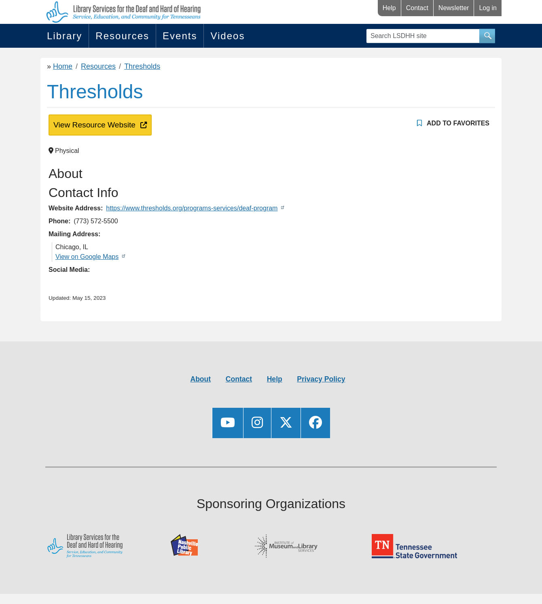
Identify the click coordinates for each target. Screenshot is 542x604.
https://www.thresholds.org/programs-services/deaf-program (191, 208)
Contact (417, 7)
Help (389, 7)
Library (64, 35)
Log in (488, 7)
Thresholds (142, 66)
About (200, 379)
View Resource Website (93, 124)
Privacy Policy (321, 379)
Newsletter (453, 7)
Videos (227, 35)
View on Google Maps (87, 256)
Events (180, 35)
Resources (122, 35)
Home (62, 66)
